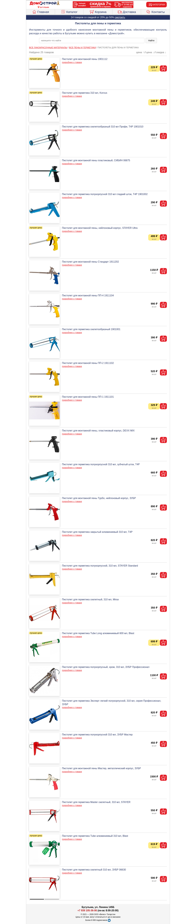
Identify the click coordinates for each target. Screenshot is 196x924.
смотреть (120, 17)
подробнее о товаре (72, 62)
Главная (40, 11)
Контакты (155, 11)
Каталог (69, 11)
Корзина (97, 11)
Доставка (126, 11)
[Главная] (44, 3)
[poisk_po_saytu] (91, 40)
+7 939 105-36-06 (87, 910)
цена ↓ (150, 52)
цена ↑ (140, 52)
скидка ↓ (161, 52)
